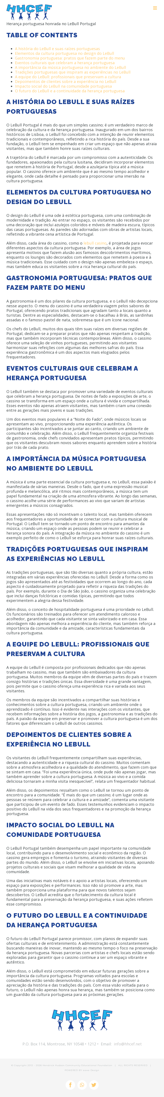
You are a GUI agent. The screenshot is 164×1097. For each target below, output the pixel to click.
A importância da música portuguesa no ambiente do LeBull (70, 67)
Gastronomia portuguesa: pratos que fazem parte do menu (70, 58)
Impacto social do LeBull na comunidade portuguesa (63, 86)
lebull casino (95, 243)
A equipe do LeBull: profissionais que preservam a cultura (68, 76)
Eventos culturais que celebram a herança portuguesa (65, 62)
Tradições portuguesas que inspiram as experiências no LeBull (72, 72)
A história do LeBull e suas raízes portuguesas (57, 48)
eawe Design (91, 1070)
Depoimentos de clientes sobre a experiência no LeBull (65, 81)
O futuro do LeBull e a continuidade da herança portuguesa (70, 90)
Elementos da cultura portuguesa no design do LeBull (64, 53)
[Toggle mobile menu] (155, 8)
